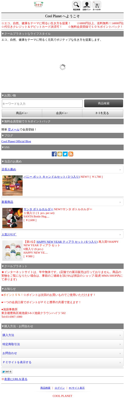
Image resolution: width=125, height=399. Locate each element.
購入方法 (8, 335)
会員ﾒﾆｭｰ (62, 113)
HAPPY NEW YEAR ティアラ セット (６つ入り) (67, 241)
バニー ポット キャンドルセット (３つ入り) (52, 176)
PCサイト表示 (77, 387)
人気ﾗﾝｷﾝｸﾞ (9, 234)
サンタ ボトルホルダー (38, 209)
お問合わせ (10, 353)
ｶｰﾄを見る (102, 113)
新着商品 (7, 201)
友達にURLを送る (15, 379)
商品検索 (45, 387)
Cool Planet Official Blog (16, 141)
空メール (14, 129)
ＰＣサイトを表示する (17, 362)
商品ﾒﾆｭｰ (22, 113)
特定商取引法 (11, 344)
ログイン (60, 387)
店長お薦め (9, 169)
